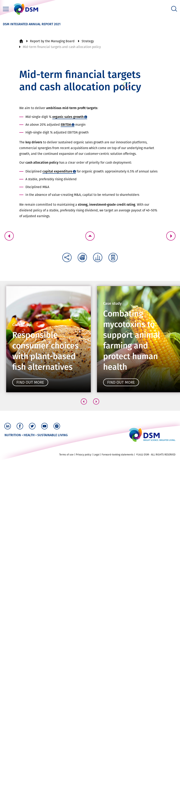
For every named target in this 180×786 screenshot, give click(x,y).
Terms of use (66, 780)
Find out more (30, 382)
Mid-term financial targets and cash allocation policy (62, 47)
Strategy (88, 41)
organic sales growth (68, 117)
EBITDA (66, 125)
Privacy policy (83, 780)
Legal (96, 780)
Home (21, 41)
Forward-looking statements (117, 780)
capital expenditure (57, 171)
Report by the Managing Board (52, 41)
